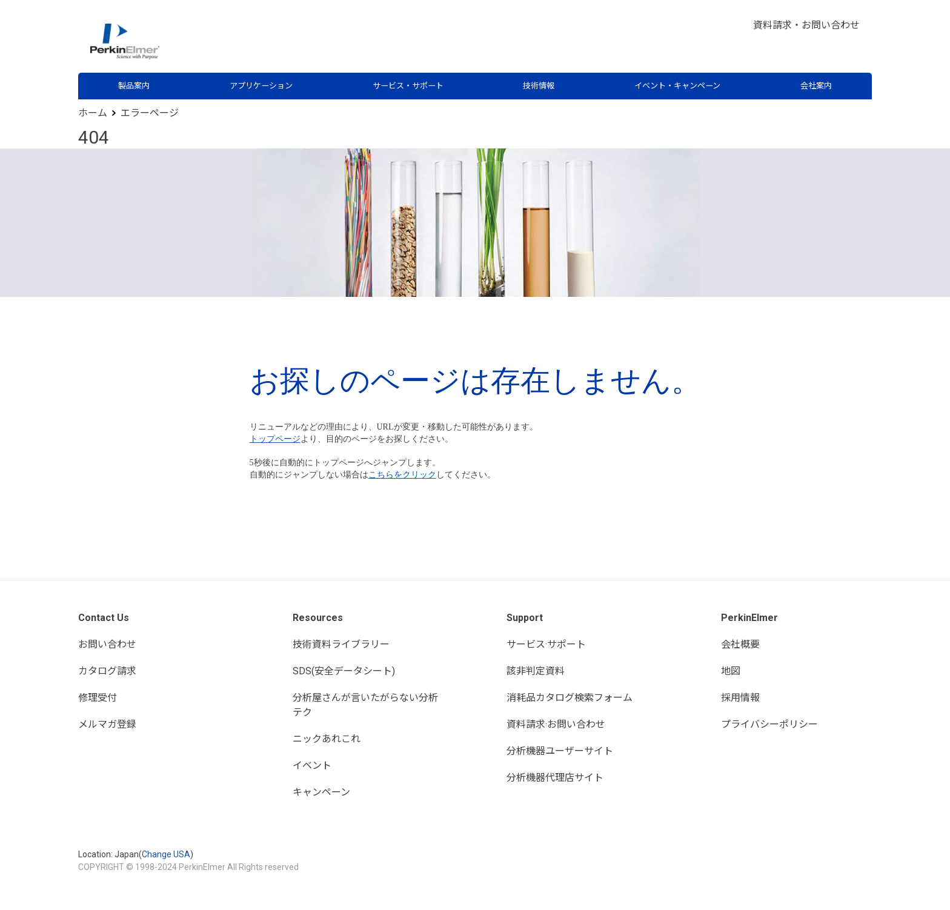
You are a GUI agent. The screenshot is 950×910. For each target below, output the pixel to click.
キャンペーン (321, 792)
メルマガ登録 (107, 724)
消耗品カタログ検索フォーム (570, 697)
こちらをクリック (402, 474)
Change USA (166, 854)
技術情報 (538, 85)
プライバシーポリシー (769, 724)
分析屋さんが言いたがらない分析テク (365, 705)
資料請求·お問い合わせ (556, 724)
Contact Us (103, 617)
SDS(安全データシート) (344, 671)
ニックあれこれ (326, 739)
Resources (318, 617)
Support (525, 617)
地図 (730, 671)
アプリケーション (261, 85)
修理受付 (97, 697)
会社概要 (740, 644)
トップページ (275, 438)
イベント (312, 765)
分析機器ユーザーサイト (560, 751)
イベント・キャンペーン (677, 85)
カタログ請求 (107, 671)
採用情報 (740, 697)
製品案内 (134, 85)
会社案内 (816, 85)
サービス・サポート (408, 85)
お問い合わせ (107, 644)
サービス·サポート (546, 644)
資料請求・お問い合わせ (806, 25)
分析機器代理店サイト (555, 777)
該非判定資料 (536, 671)
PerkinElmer (749, 617)
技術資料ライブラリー (341, 644)
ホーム (92, 113)
